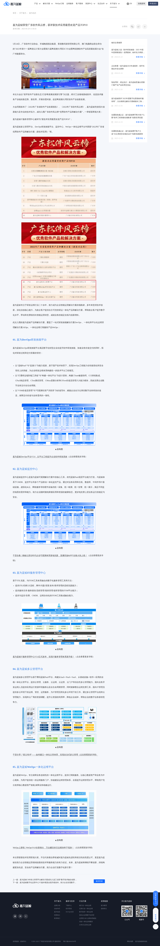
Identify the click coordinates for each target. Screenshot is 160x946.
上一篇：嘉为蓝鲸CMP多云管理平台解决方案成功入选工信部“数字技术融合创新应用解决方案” (45, 880)
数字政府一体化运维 (86, 912)
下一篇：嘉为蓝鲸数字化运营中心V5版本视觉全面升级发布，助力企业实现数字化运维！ (45, 882)
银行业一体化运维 (85, 905)
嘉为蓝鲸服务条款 (141, 941)
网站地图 (130, 941)
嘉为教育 (104, 905)
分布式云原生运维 (85, 925)
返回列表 (99, 881)
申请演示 (153, 3)
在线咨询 (141, 3)
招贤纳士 (57, 915)
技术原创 (69, 908)
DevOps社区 (70, 912)
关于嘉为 (22, 13)
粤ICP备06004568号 (69, 941)
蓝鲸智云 (104, 908)
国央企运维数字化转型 (86, 915)
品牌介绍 (57, 905)
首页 (14, 13)
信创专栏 (57, 908)
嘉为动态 (32, 13)
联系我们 (57, 918)
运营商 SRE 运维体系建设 (87, 918)
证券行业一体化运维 (86, 908)
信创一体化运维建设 (86, 921)
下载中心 (69, 905)
